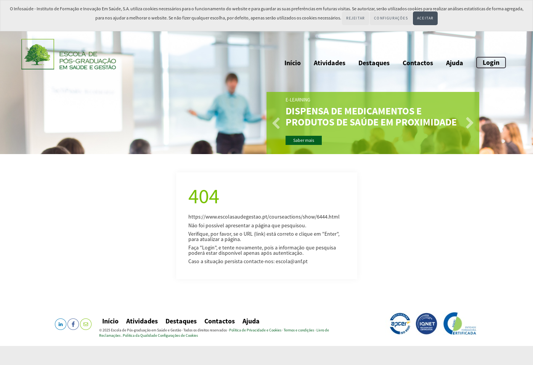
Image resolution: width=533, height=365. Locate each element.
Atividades (329, 62)
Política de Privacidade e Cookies (255, 330)
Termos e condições (299, 330)
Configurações (391, 18)
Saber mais (303, 140)
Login (491, 62)
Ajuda (454, 62)
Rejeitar (355, 18)
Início (292, 62)
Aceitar (425, 18)
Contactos (418, 62)
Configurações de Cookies (178, 335)
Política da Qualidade (140, 335)
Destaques (374, 62)
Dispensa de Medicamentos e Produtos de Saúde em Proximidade (371, 116)
